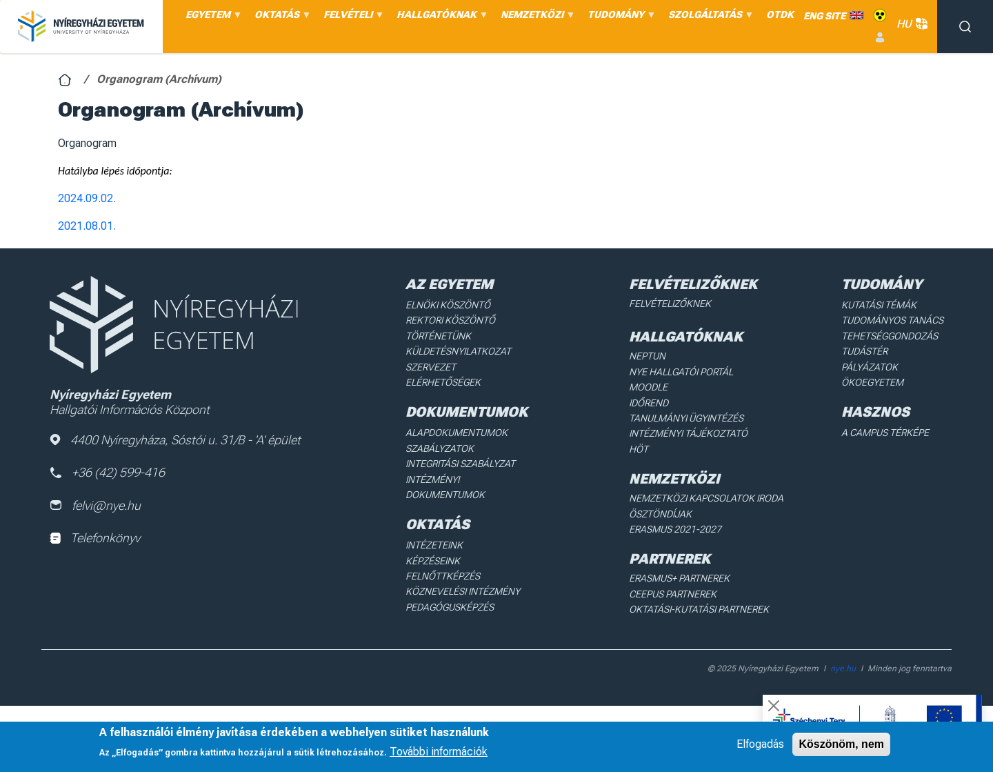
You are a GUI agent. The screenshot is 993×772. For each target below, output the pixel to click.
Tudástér (864, 351)
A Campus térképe (885, 432)
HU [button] (910, 23)
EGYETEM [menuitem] (212, 18)
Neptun (647, 356)
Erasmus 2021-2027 (675, 529)
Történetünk (438, 336)
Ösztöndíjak (660, 513)
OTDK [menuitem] (780, 14)
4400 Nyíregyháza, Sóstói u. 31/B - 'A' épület (175, 440)
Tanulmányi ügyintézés (686, 418)
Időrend (648, 402)
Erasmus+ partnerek (679, 578)
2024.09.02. (87, 198)
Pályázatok (869, 367)
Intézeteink (434, 545)
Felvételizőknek (670, 303)
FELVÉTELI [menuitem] (352, 18)
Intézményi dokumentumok (445, 487)
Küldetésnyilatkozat (458, 351)
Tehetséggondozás (889, 336)
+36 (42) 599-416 (107, 472)
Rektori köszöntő (450, 320)
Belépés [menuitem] (880, 37)
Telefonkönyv (95, 538)
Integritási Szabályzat (460, 463)
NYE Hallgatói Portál (681, 371)
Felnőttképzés (442, 576)
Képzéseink (432, 560)
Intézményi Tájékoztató (688, 433)
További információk (439, 751)
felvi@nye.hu (95, 505)
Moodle (648, 387)
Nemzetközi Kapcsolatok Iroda (706, 498)
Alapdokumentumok (456, 432)
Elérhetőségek (443, 382)
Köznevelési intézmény (462, 591)
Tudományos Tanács (892, 320)
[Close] (773, 705)
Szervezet (430, 367)
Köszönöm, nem (841, 744)
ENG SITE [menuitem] (824, 15)
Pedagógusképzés (449, 607)
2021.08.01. (87, 225)
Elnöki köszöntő (447, 304)
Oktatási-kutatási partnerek (699, 609)
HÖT (638, 449)
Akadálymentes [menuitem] (880, 15)
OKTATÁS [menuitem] (281, 18)
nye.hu (843, 668)
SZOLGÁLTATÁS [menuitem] (708, 18)
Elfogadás (760, 744)
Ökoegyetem (872, 382)
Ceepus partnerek (672, 594)
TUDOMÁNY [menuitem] (619, 18)
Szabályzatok (439, 448)
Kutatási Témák (878, 304)
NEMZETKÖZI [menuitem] (536, 18)
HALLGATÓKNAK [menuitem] (440, 18)
